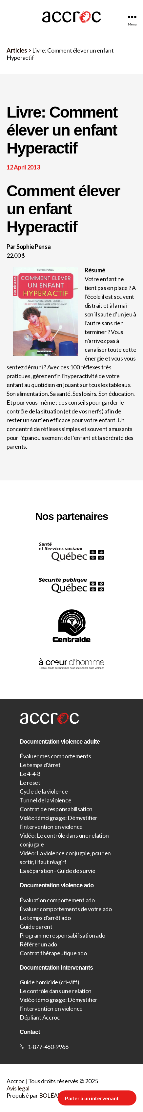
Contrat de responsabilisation (56, 809)
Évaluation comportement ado (57, 900)
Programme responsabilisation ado (62, 935)
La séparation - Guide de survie (57, 870)
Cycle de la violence (44, 791)
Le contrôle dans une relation (56, 990)
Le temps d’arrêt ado (45, 917)
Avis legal (18, 1088)
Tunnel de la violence (45, 800)
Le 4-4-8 (30, 773)
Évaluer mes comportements (55, 756)
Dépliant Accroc (40, 1017)
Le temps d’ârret (40, 764)
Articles (17, 50)
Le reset (30, 782)
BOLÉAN (50, 1095)
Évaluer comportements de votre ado (66, 908)
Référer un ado (38, 944)
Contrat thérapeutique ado (53, 953)
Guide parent (36, 926)
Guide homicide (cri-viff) (49, 982)
